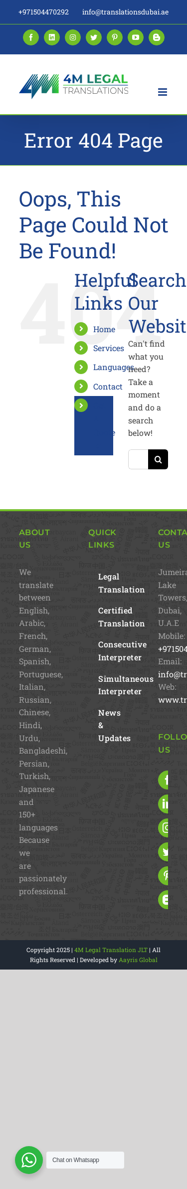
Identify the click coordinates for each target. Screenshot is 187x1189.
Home (104, 329)
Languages (113, 367)
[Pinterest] (167, 875)
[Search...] (138, 459)
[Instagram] (167, 827)
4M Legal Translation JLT (111, 950)
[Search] (158, 459)
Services (108, 348)
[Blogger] (167, 899)
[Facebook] (167, 780)
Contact (108, 386)
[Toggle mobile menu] (163, 92)
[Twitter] (167, 851)
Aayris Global (138, 960)
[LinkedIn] (167, 803)
